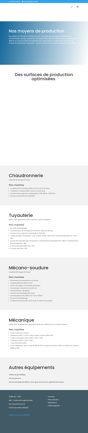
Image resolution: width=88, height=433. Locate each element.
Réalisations (52, 403)
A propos (51, 397)
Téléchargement (54, 406)
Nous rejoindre (53, 400)
